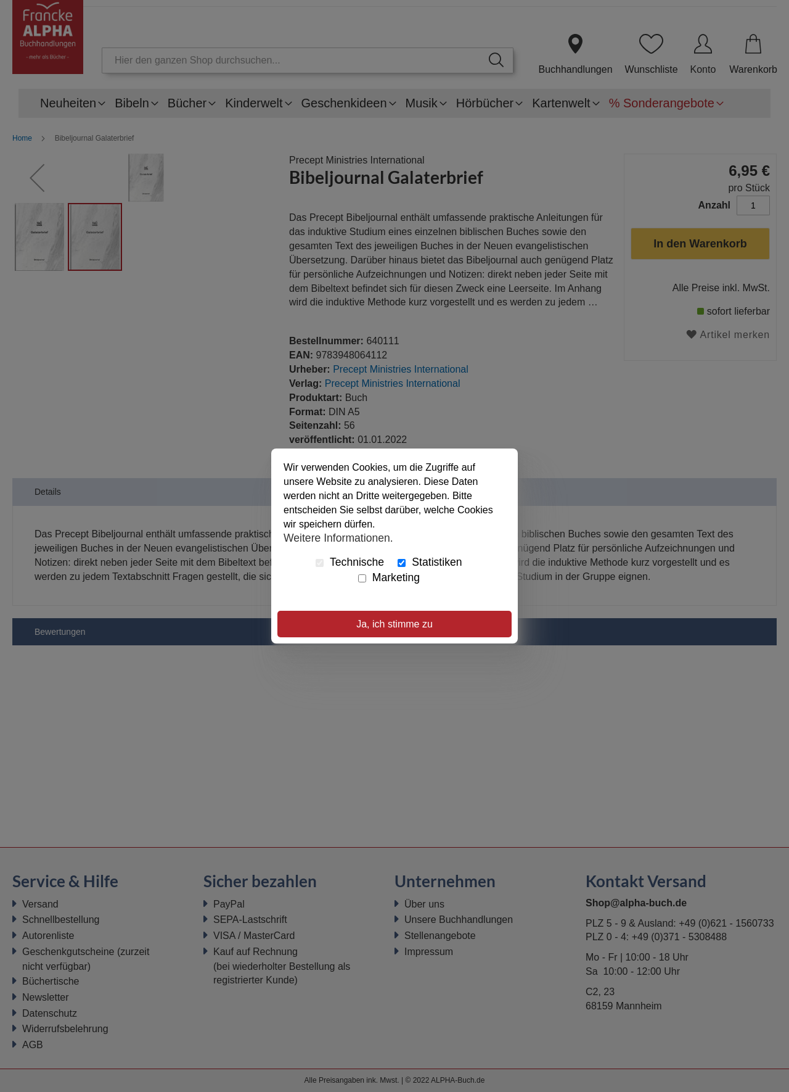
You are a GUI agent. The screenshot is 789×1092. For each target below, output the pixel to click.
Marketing (389, 577)
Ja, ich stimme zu (394, 624)
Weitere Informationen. (338, 537)
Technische (350, 562)
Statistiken (430, 562)
